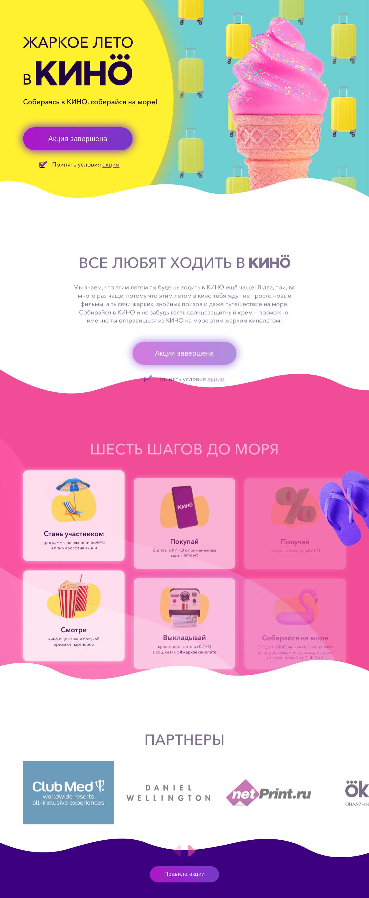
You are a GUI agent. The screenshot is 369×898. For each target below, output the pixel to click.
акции (110, 164)
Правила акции (184, 874)
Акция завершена (77, 139)
